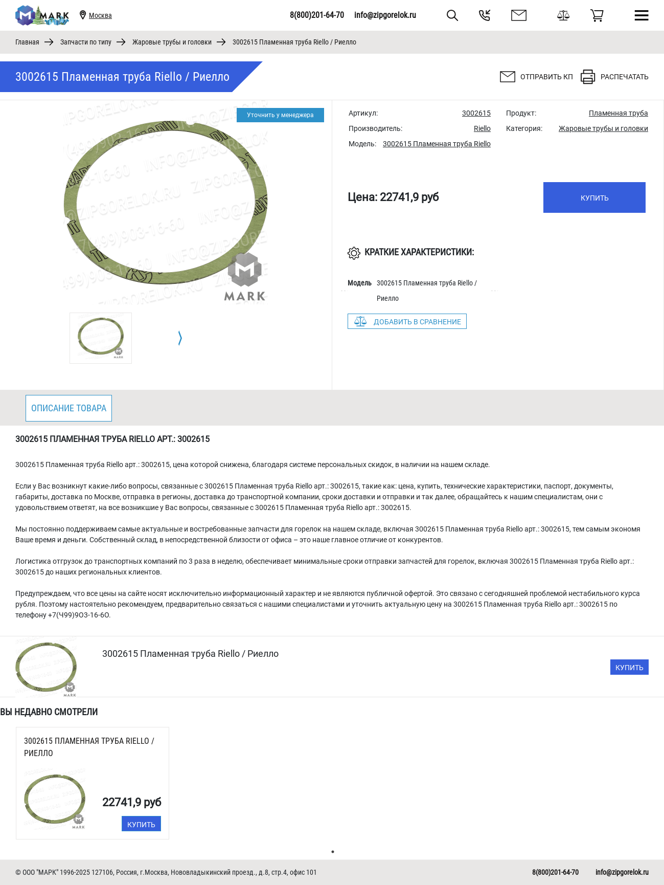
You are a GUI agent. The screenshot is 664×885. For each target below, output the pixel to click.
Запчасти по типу (85, 42)
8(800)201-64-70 (317, 15)
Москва (100, 15)
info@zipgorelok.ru (385, 15)
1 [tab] (333, 852)
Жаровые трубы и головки (172, 42)
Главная (27, 42)
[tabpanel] (101, 338)
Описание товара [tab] (68, 408)
